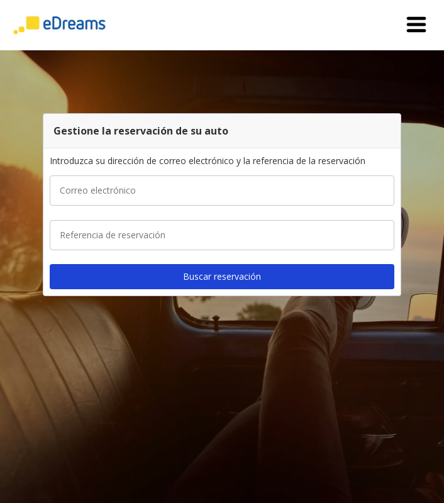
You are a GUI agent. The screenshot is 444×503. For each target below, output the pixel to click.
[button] (416, 25)
